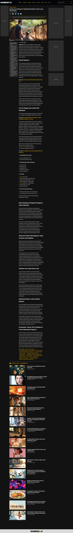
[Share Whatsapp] (13, 14)
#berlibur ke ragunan (33, 358)
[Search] (71, 2)
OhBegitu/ (11, 7)
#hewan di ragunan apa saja (33, 356)
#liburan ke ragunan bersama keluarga (26, 359)
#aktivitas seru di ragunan (24, 358)
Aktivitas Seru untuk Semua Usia (14, 65)
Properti (42, 2)
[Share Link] (21, 14)
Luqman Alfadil (23, 42)
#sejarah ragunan (22, 353)
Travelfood (25, 2)
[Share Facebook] (15, 14)
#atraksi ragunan (29, 355)
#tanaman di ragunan (23, 356)
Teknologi (34, 2)
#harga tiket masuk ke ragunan (32, 353)
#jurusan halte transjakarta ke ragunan (26, 351)
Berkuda (21, 176)
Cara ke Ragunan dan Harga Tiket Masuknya (13, 49)
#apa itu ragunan (31, 350)
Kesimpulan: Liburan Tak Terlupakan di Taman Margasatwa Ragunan (14, 73)
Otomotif (38, 2)
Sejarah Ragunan (13, 46)
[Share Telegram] (18, 14)
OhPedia (19, 2)
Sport (46, 2)
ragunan (23, 146)
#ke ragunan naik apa (38, 351)
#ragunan (23, 349)
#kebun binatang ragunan (37, 355)
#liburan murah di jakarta (30, 349)
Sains (49, 2)
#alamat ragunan (22, 354)
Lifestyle (29, 2)
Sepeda (21, 183)
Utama (12, 44)
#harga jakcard (22, 355)
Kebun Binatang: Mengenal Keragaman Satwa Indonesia (14, 54)
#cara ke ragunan (39, 350)
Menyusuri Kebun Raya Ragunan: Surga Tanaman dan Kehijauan (14, 60)
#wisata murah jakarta (23, 350)
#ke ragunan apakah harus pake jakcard (34, 354)
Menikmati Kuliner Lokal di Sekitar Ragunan (13, 68)
